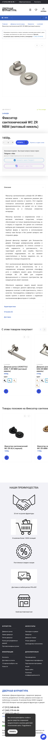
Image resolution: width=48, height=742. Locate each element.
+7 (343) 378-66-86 (38, 36)
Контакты (37, 2)
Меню (5, 17)
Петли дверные (7, 637)
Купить (22, 142)
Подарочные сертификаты (34, 660)
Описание (24, 187)
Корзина (43, 10)
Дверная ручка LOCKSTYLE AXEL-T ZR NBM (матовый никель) (16, 369)
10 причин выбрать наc (10, 663)
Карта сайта (29, 669)
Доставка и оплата (8, 660)
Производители (30, 657)
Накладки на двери (31, 631)
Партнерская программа (33, 663)
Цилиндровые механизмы (34, 644)
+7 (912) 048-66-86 (8, 2)
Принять (12, 731)
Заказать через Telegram (24, 160)
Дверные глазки (30, 637)
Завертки (28, 634)
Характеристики (24, 306)
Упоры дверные (30, 640)
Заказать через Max (23, 166)
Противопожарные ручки (10, 646)
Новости (5, 666)
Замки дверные (7, 634)
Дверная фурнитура (9, 9)
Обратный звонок (25, 2)
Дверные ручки (7, 631)
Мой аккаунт (46, 17)
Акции (27, 666)
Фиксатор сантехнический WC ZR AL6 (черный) (16, 447)
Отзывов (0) (24, 312)
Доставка (24, 317)
